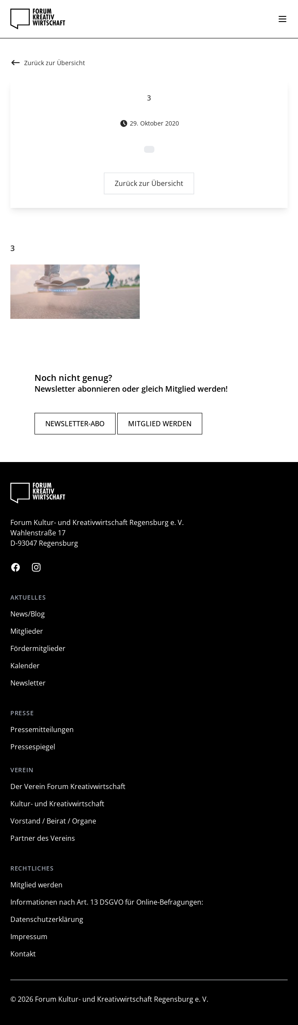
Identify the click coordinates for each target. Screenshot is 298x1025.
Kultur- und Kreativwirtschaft (57, 803)
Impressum (28, 936)
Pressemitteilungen (42, 729)
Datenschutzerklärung (46, 919)
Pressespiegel (32, 746)
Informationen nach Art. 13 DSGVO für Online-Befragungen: (106, 902)
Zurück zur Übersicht (149, 185)
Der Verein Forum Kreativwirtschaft (67, 786)
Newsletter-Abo (75, 423)
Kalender (25, 665)
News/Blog (27, 614)
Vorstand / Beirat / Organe (53, 821)
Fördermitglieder (38, 648)
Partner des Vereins (42, 838)
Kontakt (23, 954)
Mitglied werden (159, 423)
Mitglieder (26, 631)
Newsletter (28, 683)
